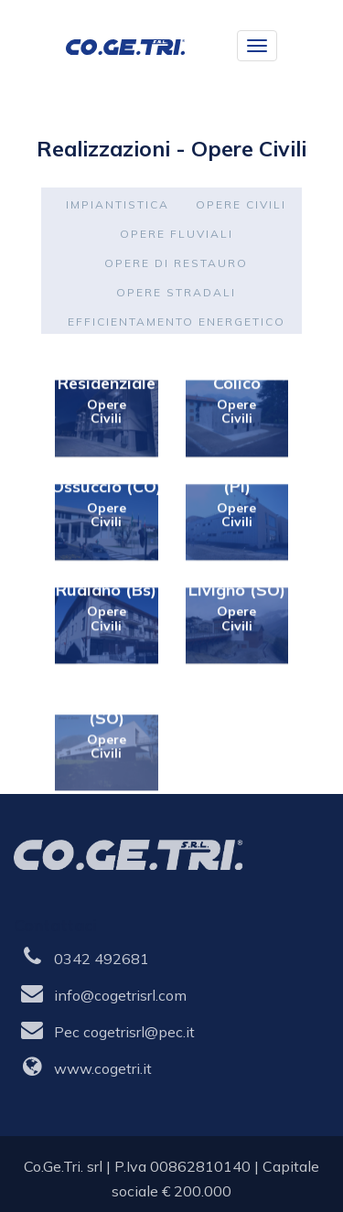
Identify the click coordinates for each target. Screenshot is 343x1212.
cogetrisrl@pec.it (139, 1032)
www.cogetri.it (103, 1068)
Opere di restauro (176, 263)
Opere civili (241, 204)
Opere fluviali (176, 234)
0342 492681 (101, 958)
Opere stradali (176, 292)
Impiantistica (117, 204)
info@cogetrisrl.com (120, 995)
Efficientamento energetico (176, 321)
